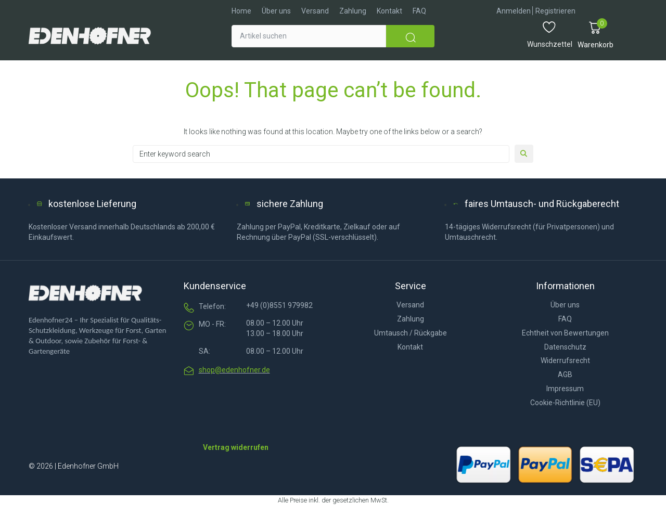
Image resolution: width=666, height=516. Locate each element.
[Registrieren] (555, 11)
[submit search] (410, 36)
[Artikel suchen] (309, 36)
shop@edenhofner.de (234, 370)
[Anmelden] (513, 11)
